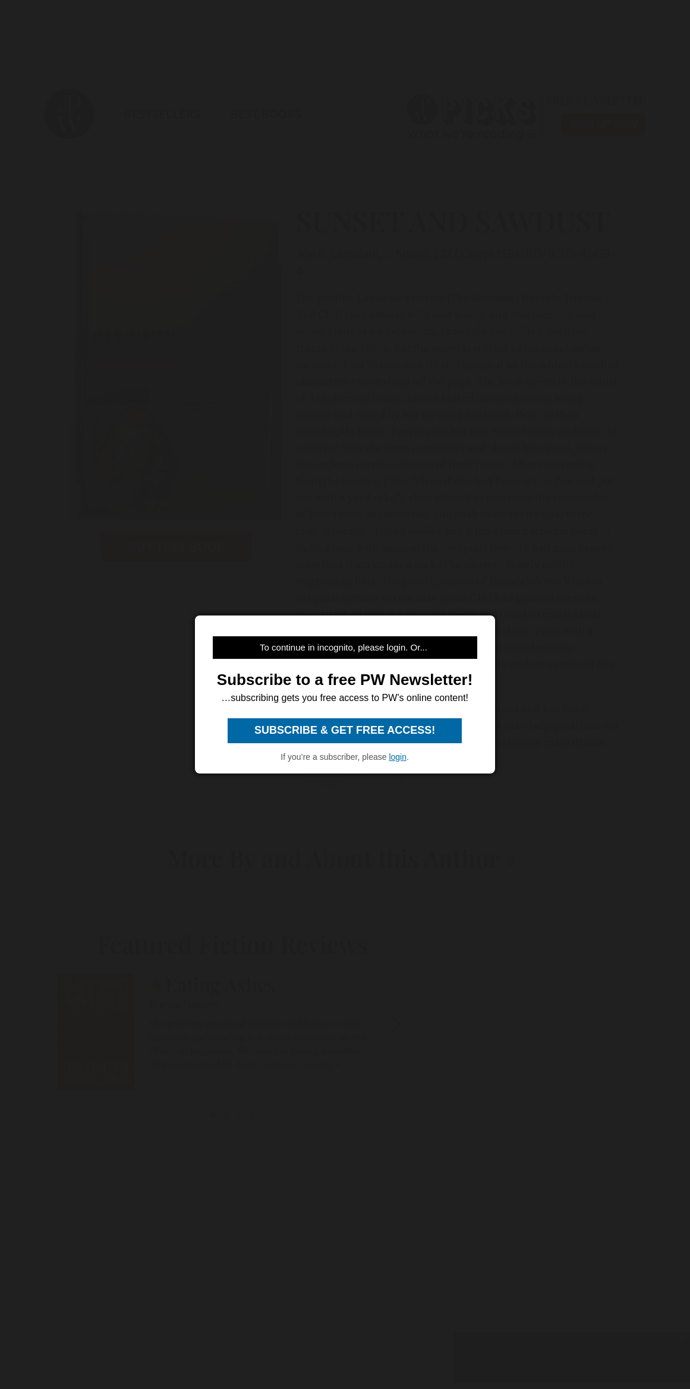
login (398, 757)
